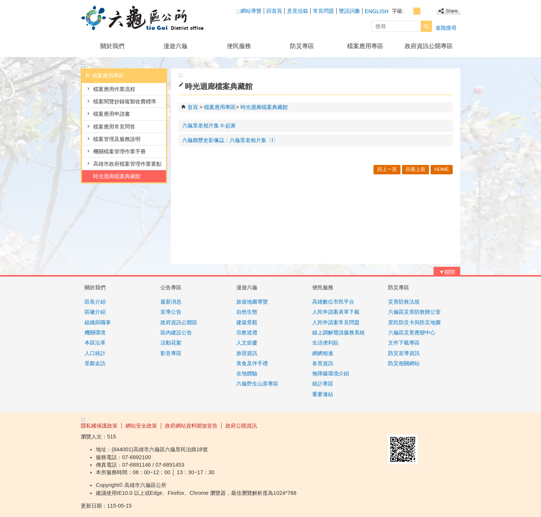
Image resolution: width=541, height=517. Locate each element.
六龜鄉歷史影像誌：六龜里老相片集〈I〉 (230, 140)
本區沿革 (95, 343)
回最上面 (415, 169)
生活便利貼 (325, 343)
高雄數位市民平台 (333, 302)
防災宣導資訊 (404, 353)
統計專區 (322, 384)
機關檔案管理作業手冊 (119, 151)
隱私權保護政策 (99, 426)
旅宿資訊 (246, 353)
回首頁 (274, 11)
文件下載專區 (404, 343)
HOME (441, 169)
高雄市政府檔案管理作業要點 (127, 164)
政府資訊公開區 (178, 322)
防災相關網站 (404, 363)
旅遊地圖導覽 (252, 302)
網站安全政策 (141, 426)
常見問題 (323, 11)
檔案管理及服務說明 (117, 139)
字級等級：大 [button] (425, 11)
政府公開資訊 (241, 426)
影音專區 (170, 353)
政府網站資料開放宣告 (191, 426)
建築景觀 (246, 322)
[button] (426, 26)
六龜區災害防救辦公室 (414, 312)
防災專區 (302, 46)
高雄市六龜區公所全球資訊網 (144, 18)
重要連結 (322, 394)
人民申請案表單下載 (336, 312)
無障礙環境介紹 (330, 373)
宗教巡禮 (246, 333)
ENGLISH (376, 11)
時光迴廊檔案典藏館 (117, 176)
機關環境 (95, 333)
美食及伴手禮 (252, 363)
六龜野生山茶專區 (257, 384)
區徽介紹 (95, 312)
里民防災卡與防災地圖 (414, 322)
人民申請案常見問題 (336, 322)
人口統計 (95, 353)
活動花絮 (170, 343)
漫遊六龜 (175, 46)
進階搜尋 (445, 28)
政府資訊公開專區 (429, 46)
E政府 (396, 424)
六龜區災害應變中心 (411, 333)
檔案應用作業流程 (114, 89)
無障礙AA (433, 425)
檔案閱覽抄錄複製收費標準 (124, 101)
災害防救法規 (404, 302)
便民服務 (239, 46)
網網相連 (322, 353)
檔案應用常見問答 (114, 127)
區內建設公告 (176, 333)
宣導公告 (170, 312)
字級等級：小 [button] (408, 11)
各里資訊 (322, 363)
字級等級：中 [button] (416, 11)
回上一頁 (387, 169)
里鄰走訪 (95, 363)
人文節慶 (246, 343)
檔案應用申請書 (111, 114)
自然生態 (246, 312)
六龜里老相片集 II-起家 (209, 125)
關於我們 (112, 46)
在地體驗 (246, 373)
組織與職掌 (98, 322)
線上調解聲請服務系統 (338, 333)
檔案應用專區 (365, 46)
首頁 (192, 107)
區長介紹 (95, 302)
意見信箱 (297, 11)
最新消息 (170, 302)
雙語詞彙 (349, 11)
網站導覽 (250, 11)
